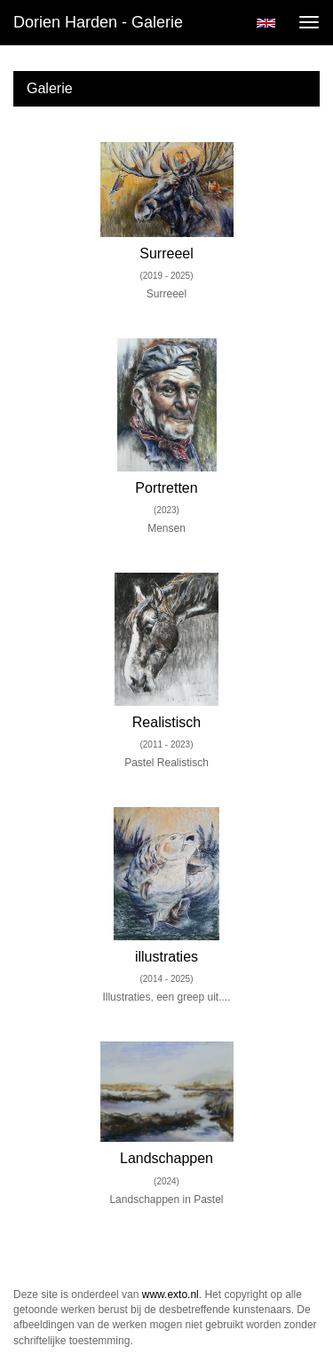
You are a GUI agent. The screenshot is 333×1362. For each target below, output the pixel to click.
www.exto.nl (170, 1294)
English (266, 23)
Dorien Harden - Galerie (98, 22)
